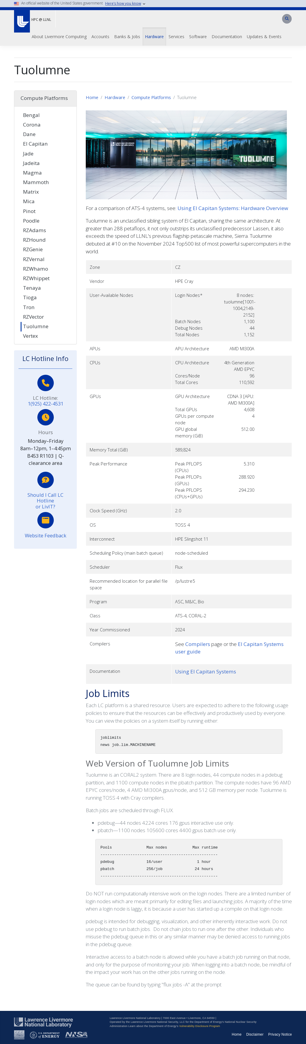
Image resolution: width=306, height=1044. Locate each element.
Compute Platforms (151, 97)
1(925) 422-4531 (45, 403)
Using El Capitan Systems (205, 671)
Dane (29, 134)
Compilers (197, 644)
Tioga (30, 297)
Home (92, 97)
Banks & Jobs (127, 36)
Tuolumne (35, 326)
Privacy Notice (280, 1034)
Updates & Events (264, 36)
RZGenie (33, 249)
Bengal (31, 115)
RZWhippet (36, 278)
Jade (28, 153)
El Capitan (35, 143)
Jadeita (31, 163)
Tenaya (32, 287)
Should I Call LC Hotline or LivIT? (45, 500)
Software (198, 36)
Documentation (227, 36)
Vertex (30, 335)
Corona (32, 124)
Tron (29, 307)
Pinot (29, 211)
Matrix (31, 191)
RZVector (33, 316)
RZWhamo (35, 268)
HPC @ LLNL (41, 19)
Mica (29, 201)
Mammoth (36, 182)
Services (176, 36)
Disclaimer (255, 1034)
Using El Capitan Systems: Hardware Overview (233, 208)
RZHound (34, 239)
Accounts (100, 36)
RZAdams (34, 230)
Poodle (31, 220)
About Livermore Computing (59, 36)
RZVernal (34, 259)
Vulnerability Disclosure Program (199, 1026)
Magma (32, 172)
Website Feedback (45, 535)
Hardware (154, 36)
